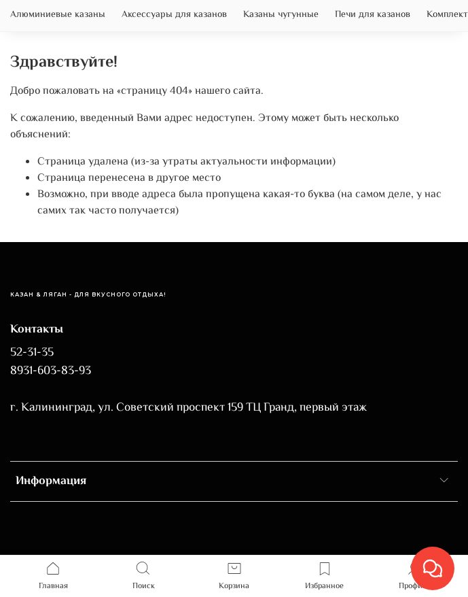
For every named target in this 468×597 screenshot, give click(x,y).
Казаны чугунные (281, 14)
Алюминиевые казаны (57, 14)
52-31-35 (32, 352)
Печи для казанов (372, 14)
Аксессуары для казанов (174, 14)
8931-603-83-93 (50, 371)
